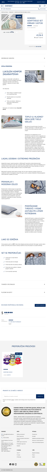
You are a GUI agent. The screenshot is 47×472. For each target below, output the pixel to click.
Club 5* (18, 452)
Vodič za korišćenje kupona (38, 442)
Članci (33, 455)
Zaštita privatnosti (21, 434)
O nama (18, 455)
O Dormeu (19, 457)
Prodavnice (34, 434)
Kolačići (18, 445)
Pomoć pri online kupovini (37, 440)
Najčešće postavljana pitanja (38, 438)
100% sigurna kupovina (22, 441)
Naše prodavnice (7, 9)
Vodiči (33, 457)
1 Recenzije (35, 25)
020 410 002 (43, 9)
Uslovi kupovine (20, 436)
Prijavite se (40, 396)
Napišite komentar (40, 305)
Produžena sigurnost (21, 443)
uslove (12, 399)
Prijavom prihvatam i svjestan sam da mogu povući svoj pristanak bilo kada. (19, 400)
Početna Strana (4, 12)
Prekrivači (11, 12)
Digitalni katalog (35, 452)
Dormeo (3, 431)
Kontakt (34, 436)
